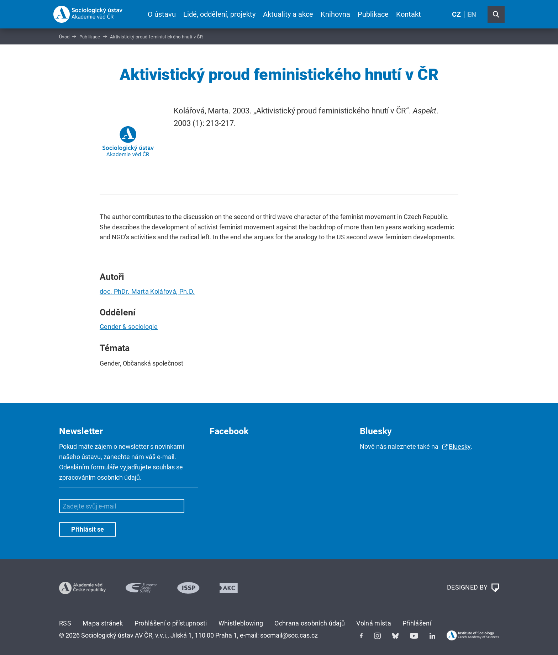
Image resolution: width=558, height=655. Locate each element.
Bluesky (459, 446)
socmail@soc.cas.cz (289, 635)
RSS (65, 623)
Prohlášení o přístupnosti (171, 623)
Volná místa (373, 623)
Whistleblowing (241, 623)
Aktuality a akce (288, 14)
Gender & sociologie (129, 326)
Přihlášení (416, 623)
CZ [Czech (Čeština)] (456, 14)
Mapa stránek (103, 623)
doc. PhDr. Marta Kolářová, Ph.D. (147, 291)
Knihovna (335, 14)
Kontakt (408, 14)
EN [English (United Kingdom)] (471, 14)
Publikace (373, 14)
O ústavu (162, 14)
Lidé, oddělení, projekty (219, 14)
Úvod (64, 36)
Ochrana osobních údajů (309, 623)
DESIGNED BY (473, 587)
